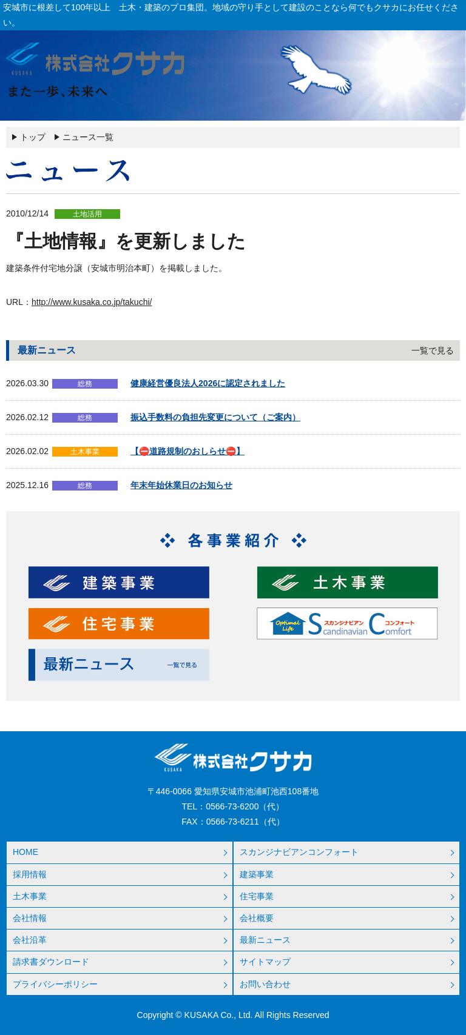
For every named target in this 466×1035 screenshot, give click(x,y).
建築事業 (257, 874)
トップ (33, 137)
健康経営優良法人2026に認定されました (207, 383)
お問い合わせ (265, 984)
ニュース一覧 (87, 137)
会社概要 (257, 918)
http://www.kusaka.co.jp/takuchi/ (92, 302)
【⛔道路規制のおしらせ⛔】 (187, 451)
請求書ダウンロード (51, 961)
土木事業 (30, 896)
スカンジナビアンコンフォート (299, 852)
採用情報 (30, 874)
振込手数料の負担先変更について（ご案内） (215, 417)
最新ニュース (265, 940)
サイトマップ (265, 961)
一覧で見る (432, 350)
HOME (25, 852)
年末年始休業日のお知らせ (181, 485)
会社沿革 (30, 940)
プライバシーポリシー (55, 984)
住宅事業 (257, 896)
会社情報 (30, 918)
